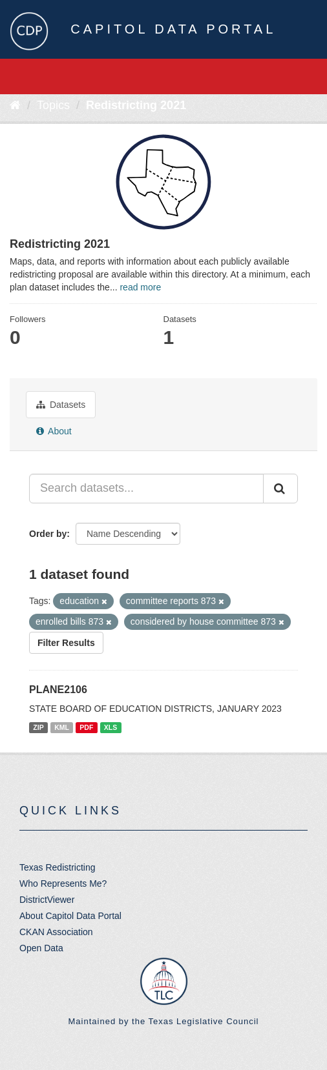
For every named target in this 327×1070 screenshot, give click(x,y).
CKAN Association (56, 932)
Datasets (60, 404)
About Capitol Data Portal (70, 916)
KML (61, 727)
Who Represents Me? (63, 883)
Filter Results (66, 643)
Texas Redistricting (57, 867)
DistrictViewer (46, 899)
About (54, 431)
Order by (48, 534)
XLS (110, 727)
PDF (86, 727)
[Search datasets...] (146, 488)
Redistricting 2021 (136, 105)
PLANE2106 (58, 689)
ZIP (38, 727)
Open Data (41, 948)
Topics (53, 105)
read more (140, 287)
